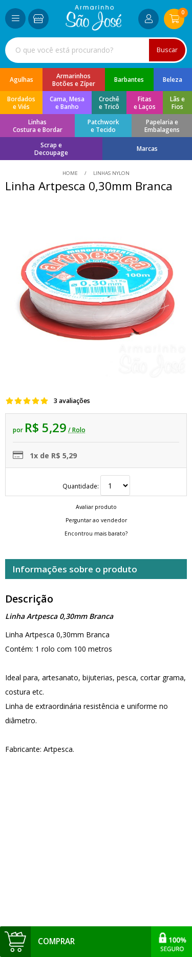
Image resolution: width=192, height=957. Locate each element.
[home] (93, 28)
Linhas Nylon (111, 173)
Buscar (167, 50)
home (70, 173)
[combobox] (96, 50)
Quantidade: (96, 486)
